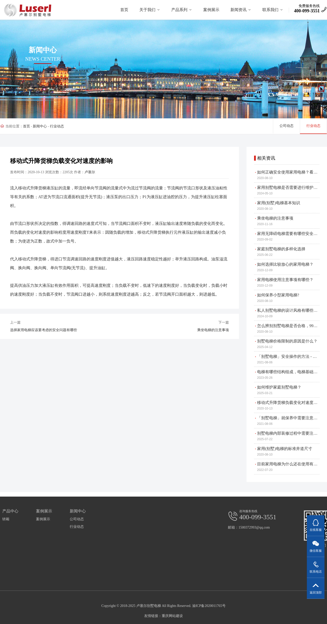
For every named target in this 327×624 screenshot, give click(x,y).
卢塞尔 (79, 172)
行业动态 (54, 126)
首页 (23, 126)
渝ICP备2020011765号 (209, 620)
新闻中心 (37, 126)
